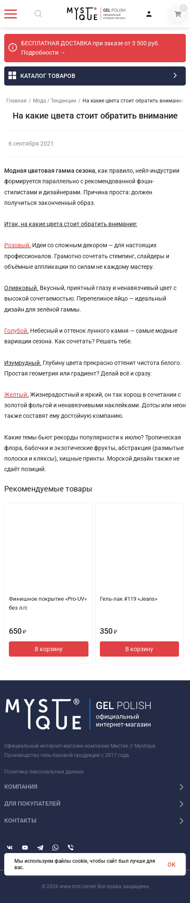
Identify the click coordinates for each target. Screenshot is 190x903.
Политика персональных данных (44, 772)
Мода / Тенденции (54, 100)
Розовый (16, 245)
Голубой (15, 330)
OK (172, 864)
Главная (16, 100)
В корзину (49, 649)
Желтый (15, 394)
